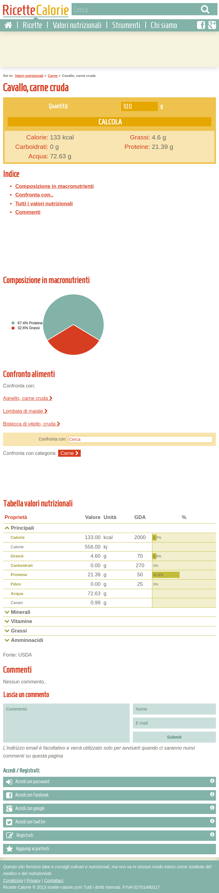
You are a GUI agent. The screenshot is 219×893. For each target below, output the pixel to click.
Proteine (19, 574)
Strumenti (126, 24)
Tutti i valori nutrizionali (44, 203)
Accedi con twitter (110, 821)
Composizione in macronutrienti (54, 185)
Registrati (110, 834)
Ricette (32, 24)
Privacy (34, 879)
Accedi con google (110, 808)
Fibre (16, 583)
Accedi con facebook (110, 794)
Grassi (17, 555)
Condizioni (13, 879)
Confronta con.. (34, 194)
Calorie (18, 537)
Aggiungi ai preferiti (27, 848)
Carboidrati (22, 564)
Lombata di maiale (25, 410)
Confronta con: (53, 438)
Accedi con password (110, 781)
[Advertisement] (164, 218)
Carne (53, 75)
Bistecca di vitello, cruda (31, 423)
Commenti (27, 211)
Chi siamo (164, 24)
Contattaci (53, 879)
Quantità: (58, 105)
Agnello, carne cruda (27, 397)
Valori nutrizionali (77, 24)
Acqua (17, 592)
